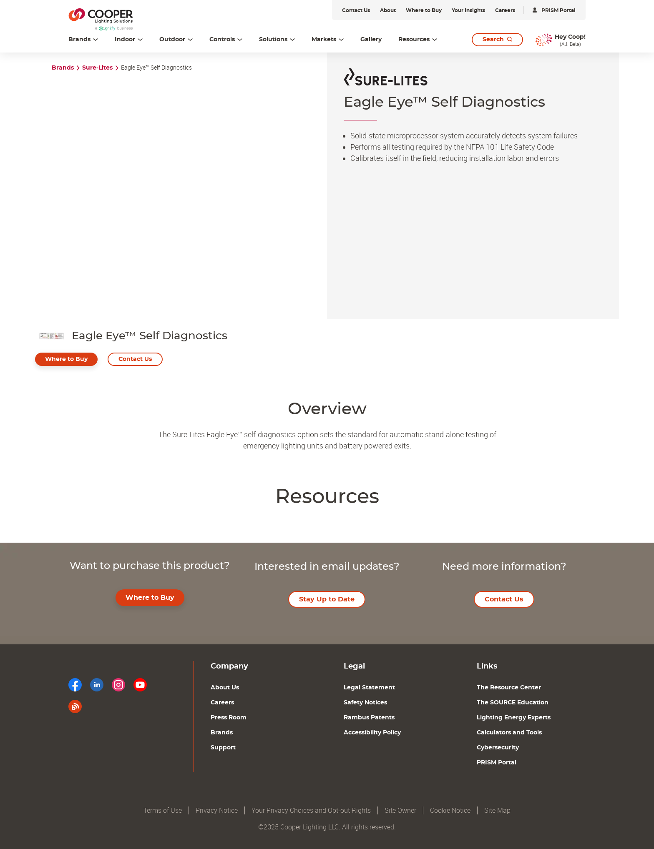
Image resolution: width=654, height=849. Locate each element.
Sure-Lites (97, 68)
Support (223, 748)
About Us (225, 688)
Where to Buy (66, 359)
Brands (63, 68)
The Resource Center (509, 688)
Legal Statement (369, 688)
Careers (222, 703)
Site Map (497, 810)
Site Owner (400, 810)
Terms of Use (162, 810)
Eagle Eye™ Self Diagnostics (156, 67)
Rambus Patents (369, 718)
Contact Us (135, 359)
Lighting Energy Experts (514, 718)
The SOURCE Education (512, 703)
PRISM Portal (496, 763)
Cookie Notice (450, 810)
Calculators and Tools (509, 733)
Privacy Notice (217, 810)
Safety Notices (365, 703)
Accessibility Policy (372, 733)
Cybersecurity (498, 748)
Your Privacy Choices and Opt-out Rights (311, 810)
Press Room (229, 718)
